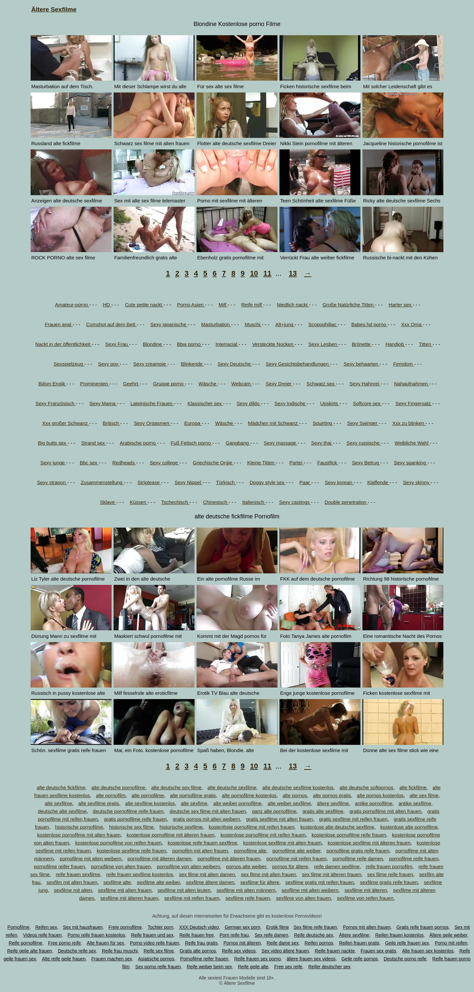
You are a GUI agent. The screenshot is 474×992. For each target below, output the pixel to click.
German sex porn (242, 927)
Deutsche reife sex (77, 950)
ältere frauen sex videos (311, 958)
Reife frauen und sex (152, 935)
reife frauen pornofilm (389, 866)
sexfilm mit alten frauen (71, 882)
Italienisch (254, 502)
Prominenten (94, 383)
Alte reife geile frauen (63, 958)
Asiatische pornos (156, 958)
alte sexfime (194, 803)
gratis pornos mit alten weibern (206, 819)
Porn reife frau (234, 935)
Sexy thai (322, 443)
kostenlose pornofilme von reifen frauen (118, 843)
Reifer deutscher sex (329, 966)
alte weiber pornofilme (237, 803)
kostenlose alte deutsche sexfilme (337, 827)
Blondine (153, 344)
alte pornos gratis (332, 795)
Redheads (124, 462)
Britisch (111, 423)
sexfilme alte (117, 882)
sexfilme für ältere (259, 882)
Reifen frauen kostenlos (399, 935)
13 (293, 273)
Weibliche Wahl (412, 443)
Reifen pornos (318, 943)
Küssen (138, 502)
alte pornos (294, 795)
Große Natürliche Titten (349, 304)
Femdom (403, 364)
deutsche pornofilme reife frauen (128, 811)
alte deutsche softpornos (366, 787)
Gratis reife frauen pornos (422, 927)
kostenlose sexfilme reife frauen (131, 850)
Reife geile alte (253, 966)
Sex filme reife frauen (315, 927)
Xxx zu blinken (409, 423)
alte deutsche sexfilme (231, 787)
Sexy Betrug (366, 462)
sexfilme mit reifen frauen (192, 898)
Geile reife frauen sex (407, 943)
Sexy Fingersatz (413, 403)
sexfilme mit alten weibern (309, 890)
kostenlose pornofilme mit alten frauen (78, 835)
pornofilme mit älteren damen (159, 858)
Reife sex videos (239, 950)
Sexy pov (109, 364)
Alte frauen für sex (105, 943)
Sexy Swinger (363, 423)
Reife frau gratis (201, 943)
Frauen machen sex (111, 958)
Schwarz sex (321, 383)
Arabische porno (138, 443)
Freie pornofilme (125, 927)
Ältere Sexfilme (53, 9)
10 (254, 273)
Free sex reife (288, 966)
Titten (426, 344)
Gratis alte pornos (198, 950)
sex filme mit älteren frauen (331, 874)
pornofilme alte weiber (297, 850)
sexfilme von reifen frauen (365, 898)
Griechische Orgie (213, 462)
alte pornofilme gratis (193, 795)
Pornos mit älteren (242, 943)
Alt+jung (285, 324)
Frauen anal (58, 324)
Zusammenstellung (102, 482)
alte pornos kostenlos (380, 795)
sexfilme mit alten (73, 890)
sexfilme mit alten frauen (125, 890)
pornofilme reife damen (357, 858)
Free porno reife (64, 943)
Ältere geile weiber (448, 935)
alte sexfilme (58, 803)
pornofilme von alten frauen (121, 866)
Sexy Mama (103, 403)
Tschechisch (175, 502)
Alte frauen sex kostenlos (427, 950)
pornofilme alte (250, 850)
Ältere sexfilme (354, 935)
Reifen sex (46, 927)
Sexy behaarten (362, 364)
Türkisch (226, 482)
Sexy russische (363, 443)
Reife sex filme (159, 950)
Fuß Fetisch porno (191, 443)
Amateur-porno (72, 304)
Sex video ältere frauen (285, 950)
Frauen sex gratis (378, 950)
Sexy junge (53, 462)
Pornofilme (19, 927)
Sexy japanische (169, 324)
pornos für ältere (290, 866)
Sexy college (164, 462)
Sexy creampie (150, 364)
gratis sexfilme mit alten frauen (279, 819)
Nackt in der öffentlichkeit (63, 344)
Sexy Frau (117, 344)
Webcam (241, 383)
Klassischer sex (205, 403)
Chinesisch (216, 502)
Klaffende (378, 482)
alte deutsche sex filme (176, 787)
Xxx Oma (412, 324)
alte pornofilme (148, 795)
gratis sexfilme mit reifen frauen (353, 819)
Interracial (227, 344)
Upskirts (329, 403)
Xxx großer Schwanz (65, 423)
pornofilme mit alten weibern (90, 858)
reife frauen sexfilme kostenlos (139, 874)
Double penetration (346, 502)
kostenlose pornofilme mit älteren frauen (171, 835)
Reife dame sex (283, 943)
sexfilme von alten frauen (303, 898)
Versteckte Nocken (273, 344)
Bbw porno (189, 344)
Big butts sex (52, 443)
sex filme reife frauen (390, 874)
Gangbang (238, 443)
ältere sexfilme (333, 803)
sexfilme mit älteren (365, 890)
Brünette (362, 344)
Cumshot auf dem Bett (111, 324)
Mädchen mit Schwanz (273, 423)
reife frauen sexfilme (78, 874)
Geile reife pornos (359, 958)
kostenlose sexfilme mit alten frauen (282, 843)
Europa (193, 423)
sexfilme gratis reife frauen (389, 882)
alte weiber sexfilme (289, 803)
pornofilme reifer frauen (59, 866)
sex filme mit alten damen (207, 874)
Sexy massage (281, 443)
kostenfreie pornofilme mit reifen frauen (251, 827)
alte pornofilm (110, 795)
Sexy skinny (417, 482)
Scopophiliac (323, 324)
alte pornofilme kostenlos (249, 795)
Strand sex (93, 443)
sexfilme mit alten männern (246, 890)
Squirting (323, 423)
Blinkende (192, 364)
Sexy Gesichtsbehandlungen (298, 364)
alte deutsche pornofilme (118, 787)
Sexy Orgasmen (152, 423)
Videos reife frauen (42, 935)
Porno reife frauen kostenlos (96, 935)
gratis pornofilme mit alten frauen (385, 811)
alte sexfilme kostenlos (150, 803)
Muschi (253, 324)
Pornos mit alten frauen (367, 927)
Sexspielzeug (69, 364)
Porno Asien (191, 304)
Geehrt (131, 383)
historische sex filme (131, 827)
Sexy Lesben (323, 344)
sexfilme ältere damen (210, 882)
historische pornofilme (79, 827)
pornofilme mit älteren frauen (229, 858)
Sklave (108, 502)
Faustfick (327, 462)
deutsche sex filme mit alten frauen (208, 811)
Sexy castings (295, 502)
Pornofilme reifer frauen (204, 958)
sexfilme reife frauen (247, 898)
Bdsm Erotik (52, 383)
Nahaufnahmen (411, 383)
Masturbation (216, 324)
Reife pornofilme (25, 943)
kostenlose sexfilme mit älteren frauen (369, 843)
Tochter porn (160, 927)
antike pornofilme (373, 803)
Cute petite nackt (144, 304)
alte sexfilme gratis (98, 803)
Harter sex (400, 304)
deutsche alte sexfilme (62, 811)
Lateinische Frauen (152, 403)
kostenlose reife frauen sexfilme (202, 843)
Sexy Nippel (188, 482)
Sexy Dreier (279, 383)
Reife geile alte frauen (29, 950)
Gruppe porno (169, 383)
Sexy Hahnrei (365, 383)
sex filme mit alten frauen (268, 874)
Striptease (149, 482)
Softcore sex (367, 403)
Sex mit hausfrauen (83, 927)
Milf (223, 304)
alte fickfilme (413, 787)
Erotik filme (277, 927)
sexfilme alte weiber (158, 882)
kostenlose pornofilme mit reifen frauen (263, 835)
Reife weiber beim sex (209, 966)
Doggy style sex (268, 482)
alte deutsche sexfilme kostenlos (297, 787)
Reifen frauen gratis (359, 943)
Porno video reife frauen (154, 943)
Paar (305, 482)
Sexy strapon (52, 482)
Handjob (395, 344)
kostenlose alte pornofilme (408, 827)
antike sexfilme (415, 803)
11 (267, 273)
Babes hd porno (369, 324)
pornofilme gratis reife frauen (358, 850)
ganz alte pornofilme (274, 811)
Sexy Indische (291, 403)
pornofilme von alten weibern (188, 866)
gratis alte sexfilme (323, 811)
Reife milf (252, 304)
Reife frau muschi (120, 950)
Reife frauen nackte (335, 950)
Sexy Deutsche (235, 364)
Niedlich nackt (293, 304)
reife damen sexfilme (336, 866)
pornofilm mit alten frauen (200, 850)
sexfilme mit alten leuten (184, 890)
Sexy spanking (410, 462)
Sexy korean (339, 482)
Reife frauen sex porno (257, 958)
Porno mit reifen (451, 943)
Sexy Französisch (56, 403)
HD (107, 304)
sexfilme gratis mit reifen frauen (319, 882)
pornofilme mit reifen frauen (296, 858)
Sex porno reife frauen (158, 966)
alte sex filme (423, 795)
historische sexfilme (181, 827)
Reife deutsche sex (313, 935)
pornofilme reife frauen (413, 858)
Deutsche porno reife (405, 958)
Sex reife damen (271, 935)
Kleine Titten (261, 462)
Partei (296, 462)
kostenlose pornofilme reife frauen (349, 835)
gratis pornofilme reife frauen (135, 819)
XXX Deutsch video (199, 927)
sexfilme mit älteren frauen (129, 898)
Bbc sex (89, 462)
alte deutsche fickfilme (61, 787)
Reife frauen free (196, 935)
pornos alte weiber (246, 866)
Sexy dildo (249, 403)
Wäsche (208, 383)
